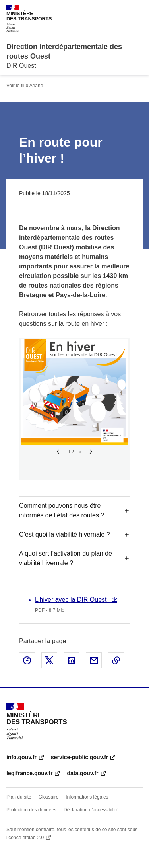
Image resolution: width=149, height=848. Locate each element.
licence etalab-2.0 (25, 837)
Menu (138, 10)
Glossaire (49, 797)
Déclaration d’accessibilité (91, 810)
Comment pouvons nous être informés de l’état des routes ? (61, 510)
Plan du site (18, 797)
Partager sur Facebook (27, 660)
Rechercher (122, 10)
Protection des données (31, 810)
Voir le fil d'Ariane (24, 85)
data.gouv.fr (82, 773)
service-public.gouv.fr (79, 757)
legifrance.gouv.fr (29, 773)
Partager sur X (49, 660)
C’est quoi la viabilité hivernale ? (64, 534)
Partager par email (94, 660)
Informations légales (87, 797)
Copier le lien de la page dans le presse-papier (116, 660)
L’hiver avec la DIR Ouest (71, 599)
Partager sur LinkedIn (71, 660)
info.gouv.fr (21, 757)
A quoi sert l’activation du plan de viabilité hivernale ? (65, 558)
